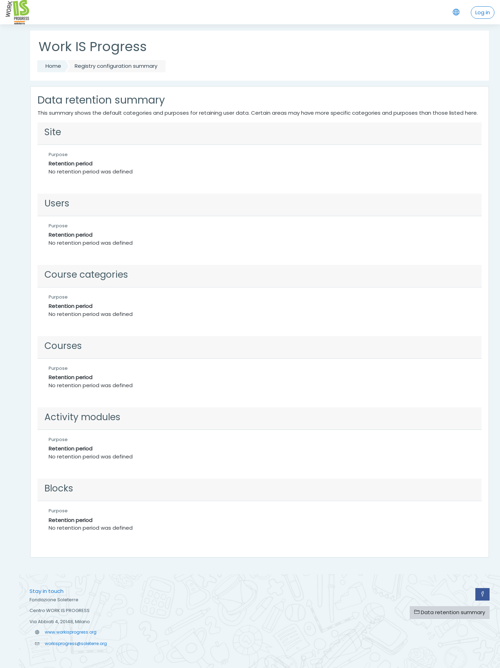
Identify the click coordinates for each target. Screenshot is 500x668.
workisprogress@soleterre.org (76, 643)
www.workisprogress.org (71, 632)
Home (53, 66)
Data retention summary (449, 612)
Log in (482, 12)
